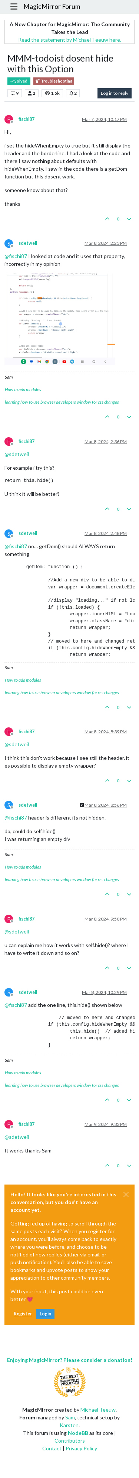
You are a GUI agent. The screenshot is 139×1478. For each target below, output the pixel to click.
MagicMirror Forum (51, 6)
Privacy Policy (81, 1448)
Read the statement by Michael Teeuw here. (69, 39)
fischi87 (26, 119)
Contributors (69, 1440)
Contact (52, 1448)
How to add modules (23, 389)
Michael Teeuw (98, 1409)
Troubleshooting (53, 81)
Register (23, 1314)
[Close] (126, 1194)
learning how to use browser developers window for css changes (62, 402)
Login (45, 1314)
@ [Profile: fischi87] (15, 256)
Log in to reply (114, 93)
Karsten (69, 1425)
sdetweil (28, 243)
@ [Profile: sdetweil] (16, 454)
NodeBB (78, 1433)
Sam (70, 1417)
